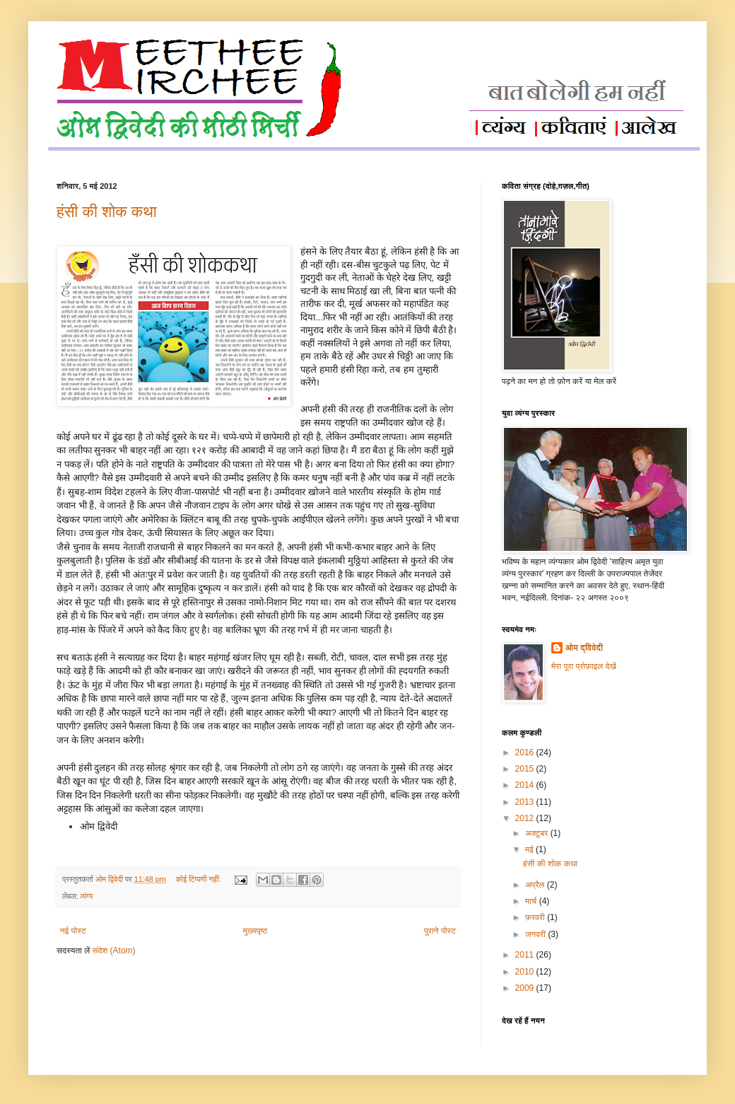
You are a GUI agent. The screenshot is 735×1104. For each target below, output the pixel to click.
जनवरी (536, 934)
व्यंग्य (86, 896)
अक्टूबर (538, 833)
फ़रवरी (536, 917)
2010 (525, 972)
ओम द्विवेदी (584, 648)
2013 (525, 802)
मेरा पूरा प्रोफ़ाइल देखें (583, 666)
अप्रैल (536, 885)
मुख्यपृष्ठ (255, 931)
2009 (525, 988)
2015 (525, 769)
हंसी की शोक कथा (107, 212)
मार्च (532, 901)
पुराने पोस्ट (440, 931)
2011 (525, 955)
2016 (525, 752)
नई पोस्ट (73, 931)
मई (530, 849)
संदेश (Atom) (114, 950)
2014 (525, 785)
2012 (525, 818)
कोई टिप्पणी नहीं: (199, 879)
